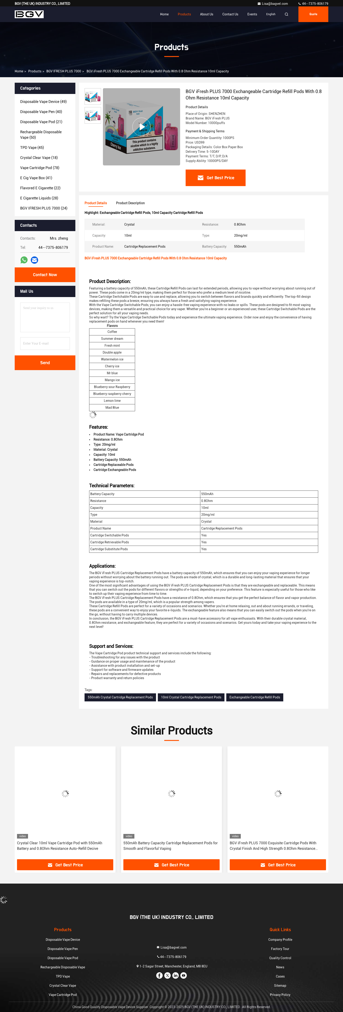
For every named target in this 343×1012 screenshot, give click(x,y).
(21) (41, 122)
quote (313, 14)
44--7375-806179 (313, 4)
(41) (36, 178)
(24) (43, 208)
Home (164, 14)
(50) (41, 135)
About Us (206, 14)
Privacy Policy (280, 995)
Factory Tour (280, 949)
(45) (32, 147)
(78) (39, 168)
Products (184, 14)
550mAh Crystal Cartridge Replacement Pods (120, 697)
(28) (39, 198)
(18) (39, 158)
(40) (41, 112)
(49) (43, 101)
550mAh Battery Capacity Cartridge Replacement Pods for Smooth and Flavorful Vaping (170, 846)
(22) (40, 188)
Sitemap (280, 985)
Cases (280, 976)
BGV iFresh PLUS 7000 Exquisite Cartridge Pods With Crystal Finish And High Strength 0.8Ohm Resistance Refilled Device (273, 846)
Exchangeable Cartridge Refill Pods (255, 697)
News (280, 967)
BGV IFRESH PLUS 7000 (63, 71)
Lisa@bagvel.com (273, 4)
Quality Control (280, 958)
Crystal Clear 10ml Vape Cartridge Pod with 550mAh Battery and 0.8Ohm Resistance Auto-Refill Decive (59, 846)
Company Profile (280, 939)
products (34, 71)
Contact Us (230, 14)
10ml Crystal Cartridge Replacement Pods (191, 697)
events (252, 14)
